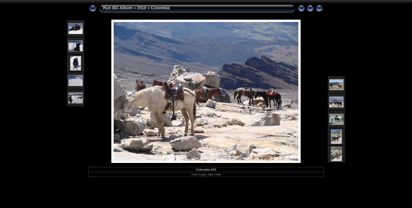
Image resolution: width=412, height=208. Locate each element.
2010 (141, 7)
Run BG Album (117, 7)
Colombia (160, 7)
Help (218, 174)
